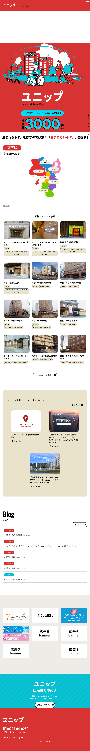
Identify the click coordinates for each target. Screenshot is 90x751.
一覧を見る (74, 405)
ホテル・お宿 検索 (44, 375)
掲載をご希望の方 (44, 705)
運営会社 (23, 738)
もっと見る (79, 525)
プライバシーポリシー (11, 738)
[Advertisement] (45, 27)
